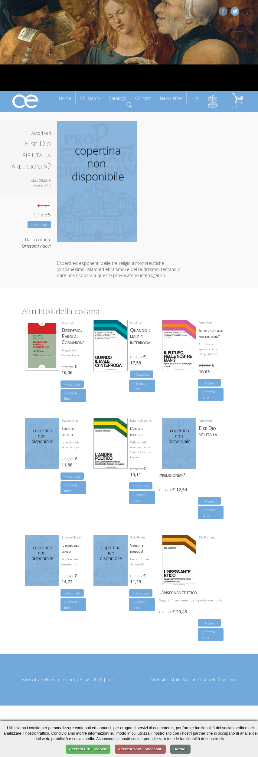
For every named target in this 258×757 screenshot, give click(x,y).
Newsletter (171, 98)
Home (65, 98)
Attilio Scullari (183, 680)
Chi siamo (90, 98)
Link (195, 98)
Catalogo (117, 98)
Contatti (143, 98)
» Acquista (39, 224)
